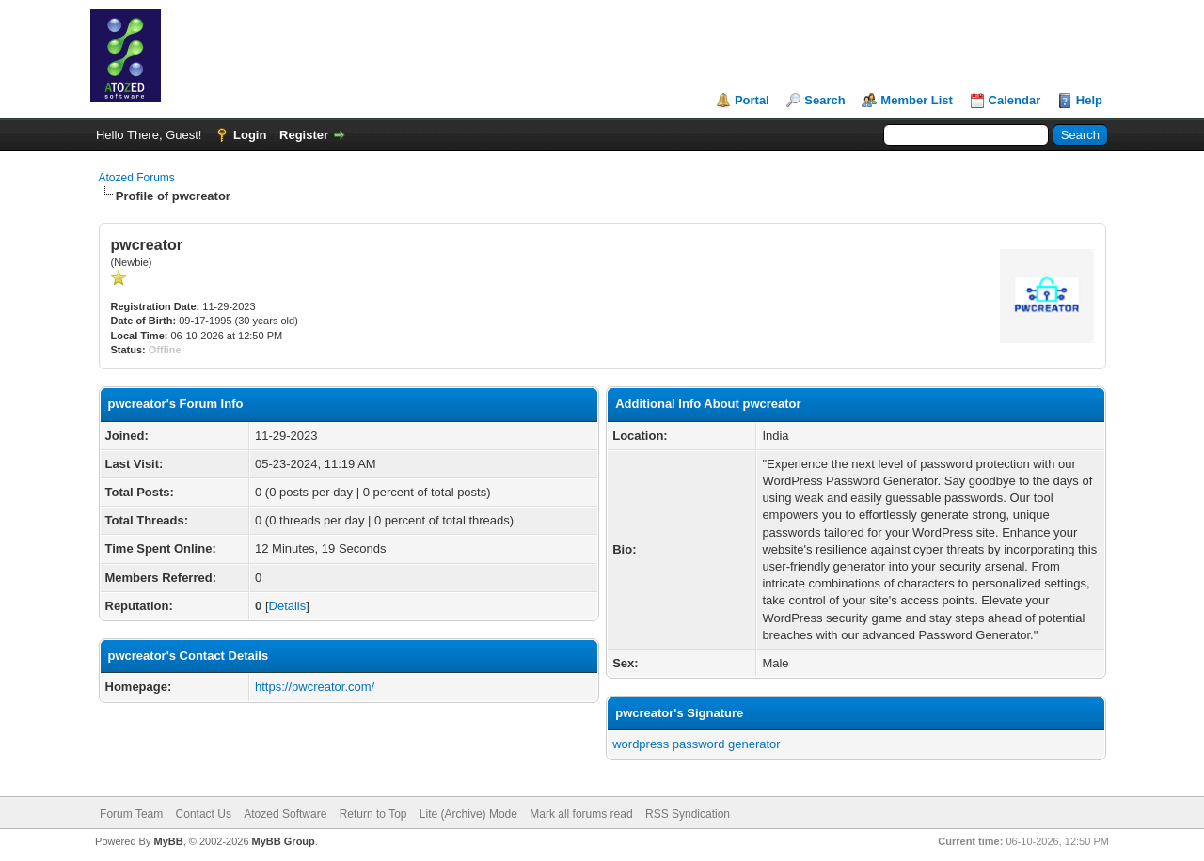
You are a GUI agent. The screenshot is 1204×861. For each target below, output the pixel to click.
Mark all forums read (581, 814)
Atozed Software (285, 814)
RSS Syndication (687, 814)
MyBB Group (283, 841)
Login (249, 135)
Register (303, 135)
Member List (916, 100)
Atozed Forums (137, 177)
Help (1089, 100)
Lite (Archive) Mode (468, 814)
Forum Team (131, 814)
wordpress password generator (696, 744)
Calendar (1015, 100)
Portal (752, 100)
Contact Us (203, 814)
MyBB (167, 841)
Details (288, 606)
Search (824, 100)
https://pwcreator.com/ (314, 687)
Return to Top (373, 814)
